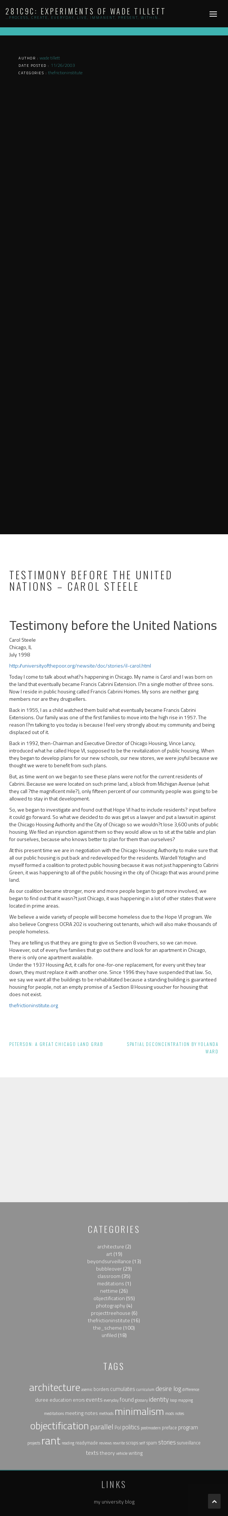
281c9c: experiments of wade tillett (86, 11)
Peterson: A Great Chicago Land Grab (56, 1044)
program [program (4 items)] (188, 1507)
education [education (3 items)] (61, 1480)
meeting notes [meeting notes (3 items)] (81, 1492)
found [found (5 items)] (127, 1479)
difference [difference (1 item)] (190, 1469)
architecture (110, 1326)
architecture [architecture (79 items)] (54, 1467)
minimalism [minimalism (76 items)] (139, 1491)
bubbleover (109, 1348)
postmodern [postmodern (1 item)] (151, 1507)
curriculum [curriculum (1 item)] (145, 1469)
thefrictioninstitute (109, 1400)
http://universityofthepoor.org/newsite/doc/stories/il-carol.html (80, 665)
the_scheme (107, 1408)
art (109, 1334)
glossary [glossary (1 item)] (141, 1480)
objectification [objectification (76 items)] (59, 1505)
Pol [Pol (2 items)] (118, 1507)
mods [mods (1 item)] (169, 1493)
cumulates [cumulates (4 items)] (122, 1468)
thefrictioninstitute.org (33, 1005)
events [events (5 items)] (94, 1479)
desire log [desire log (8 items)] (168, 1468)
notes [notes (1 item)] (179, 1493)
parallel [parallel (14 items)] (101, 1506)
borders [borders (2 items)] (101, 1468)
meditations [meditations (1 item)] (54, 1493)
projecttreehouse (110, 1393)
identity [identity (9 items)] (159, 1479)
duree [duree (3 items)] (41, 1480)
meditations (110, 1363)
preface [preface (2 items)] (169, 1507)
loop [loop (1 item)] (173, 1480)
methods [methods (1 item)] (106, 1493)
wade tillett (50, 57)
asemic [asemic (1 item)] (86, 1469)
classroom (109, 1356)
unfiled (109, 1415)
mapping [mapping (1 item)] (185, 1480)
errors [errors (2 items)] (79, 1480)
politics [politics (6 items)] (131, 1506)
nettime (109, 1371)
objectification (109, 1378)
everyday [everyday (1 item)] (111, 1480)
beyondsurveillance (109, 1341)
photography (110, 1385)
